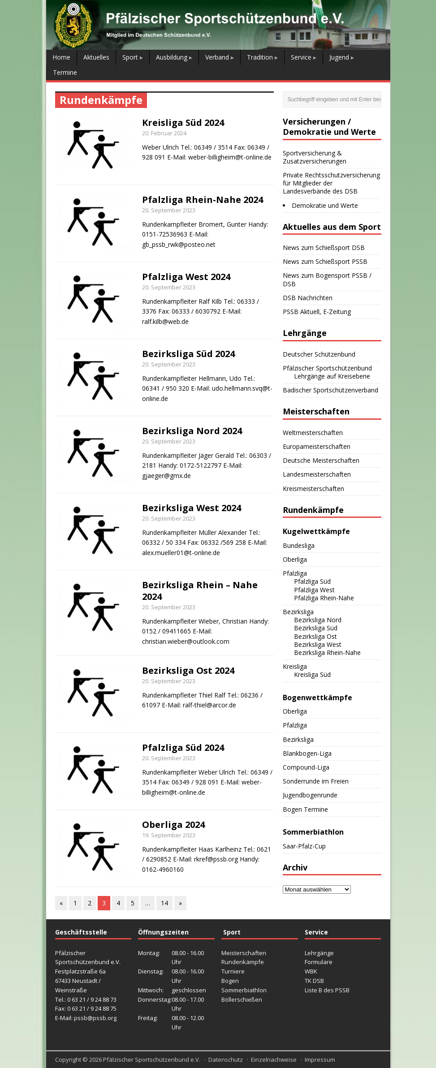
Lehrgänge (319, 953)
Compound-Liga (306, 767)
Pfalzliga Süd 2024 (183, 747)
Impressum (320, 1059)
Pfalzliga (295, 573)
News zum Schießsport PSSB (325, 261)
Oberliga (295, 559)
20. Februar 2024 (164, 133)
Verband (217, 57)
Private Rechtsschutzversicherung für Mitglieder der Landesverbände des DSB (331, 183)
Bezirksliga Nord (317, 620)
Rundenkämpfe (242, 962)
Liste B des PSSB (327, 990)
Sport (130, 57)
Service (301, 57)
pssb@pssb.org (95, 1018)
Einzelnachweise (274, 1059)
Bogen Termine (305, 809)
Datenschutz (225, 1059)
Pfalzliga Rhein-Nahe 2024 (202, 200)
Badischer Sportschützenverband (330, 390)
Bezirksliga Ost (315, 636)
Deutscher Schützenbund (319, 354)
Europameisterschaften (316, 446)
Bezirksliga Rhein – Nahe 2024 (200, 591)
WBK (311, 971)
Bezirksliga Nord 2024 (192, 431)
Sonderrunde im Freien (316, 781)
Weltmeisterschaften (313, 432)
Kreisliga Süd (312, 674)
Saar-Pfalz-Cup (304, 846)
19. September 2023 (168, 835)
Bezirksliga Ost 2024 (188, 670)
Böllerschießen (241, 999)
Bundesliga (299, 545)
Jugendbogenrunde (310, 795)
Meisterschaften (243, 953)
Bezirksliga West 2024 (191, 508)
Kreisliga (295, 666)
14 (164, 903)
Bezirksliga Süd (315, 628)
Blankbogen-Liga (307, 753)
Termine (65, 72)
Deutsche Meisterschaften (321, 460)
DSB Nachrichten (307, 297)
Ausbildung (171, 57)
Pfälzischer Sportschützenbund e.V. (151, 1059)
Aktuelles (96, 57)
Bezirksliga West (317, 644)
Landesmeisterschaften (317, 474)
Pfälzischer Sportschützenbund (327, 368)
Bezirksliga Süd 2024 (188, 354)
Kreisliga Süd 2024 (183, 122)
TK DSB (314, 981)
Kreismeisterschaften (313, 488)
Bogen (230, 981)
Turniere (233, 971)
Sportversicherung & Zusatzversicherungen (314, 157)
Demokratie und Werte (325, 205)
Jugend (339, 57)
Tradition (260, 57)
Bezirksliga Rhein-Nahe (327, 652)
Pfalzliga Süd (312, 581)
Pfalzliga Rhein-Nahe (324, 598)
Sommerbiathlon (244, 990)
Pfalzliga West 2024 (186, 277)
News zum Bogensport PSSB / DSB (327, 279)
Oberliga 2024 (173, 824)
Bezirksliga (298, 611)
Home (61, 57)
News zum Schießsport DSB (324, 247)
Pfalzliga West (314, 590)
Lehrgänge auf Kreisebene (332, 376)
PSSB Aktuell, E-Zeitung (317, 311)
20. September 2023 (168, 210)
